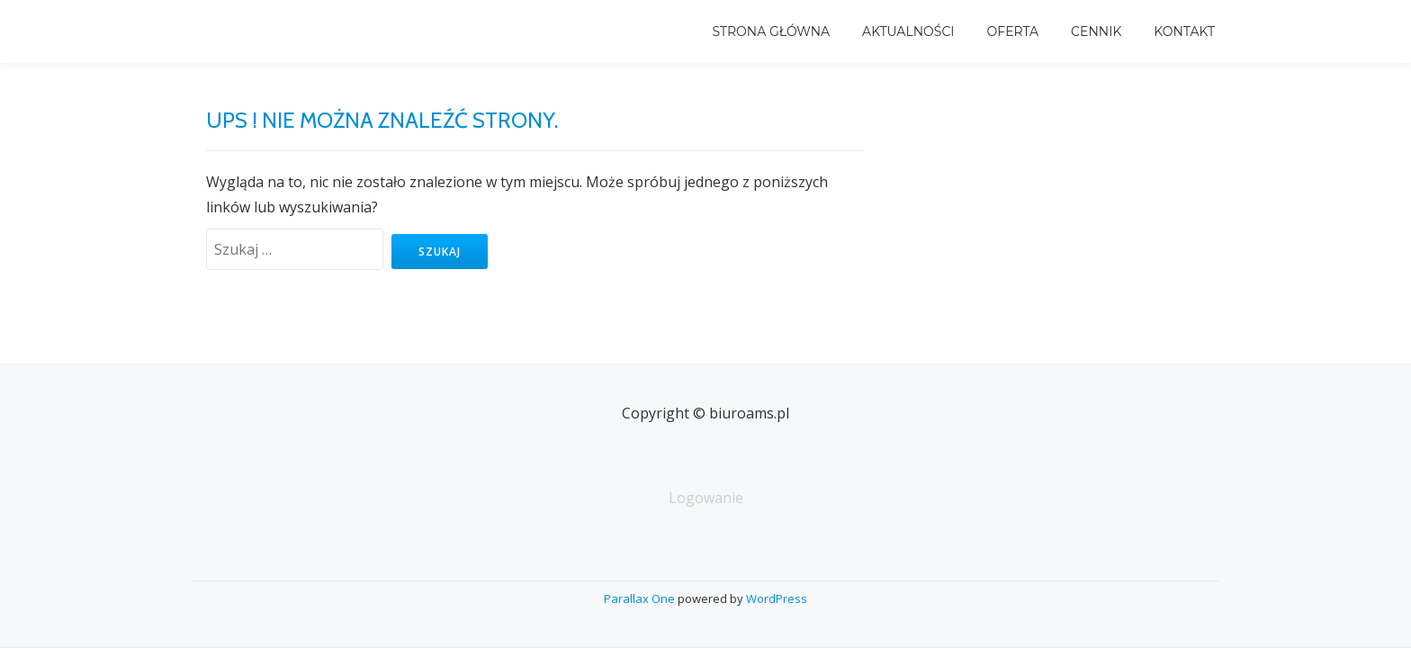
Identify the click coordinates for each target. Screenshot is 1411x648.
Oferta (1013, 31)
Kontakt (1184, 31)
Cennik (1096, 31)
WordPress (776, 598)
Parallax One (641, 598)
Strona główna (771, 31)
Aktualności (908, 31)
